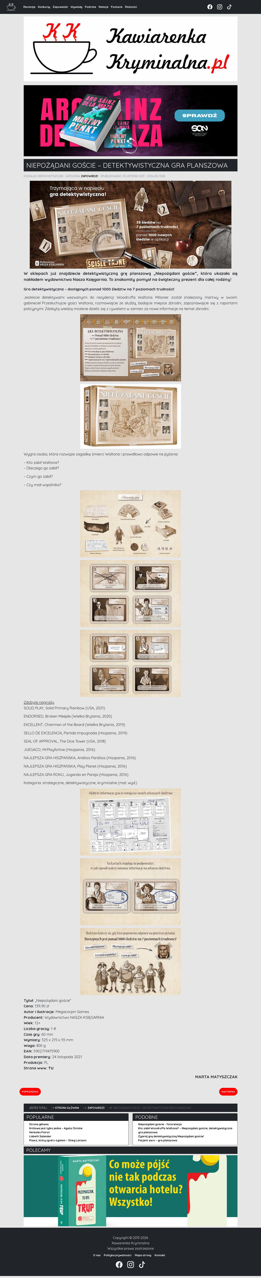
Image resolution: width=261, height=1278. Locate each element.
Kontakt (160, 1257)
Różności (131, 7)
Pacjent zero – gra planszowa (157, 1142)
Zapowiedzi (60, 7)
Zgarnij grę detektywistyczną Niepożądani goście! (171, 1138)
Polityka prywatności (117, 1257)
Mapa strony (143, 1257)
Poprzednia (43, 1092)
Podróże (90, 7)
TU (50, 1068)
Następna (226, 1092)
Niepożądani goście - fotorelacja (160, 1126)
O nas (97, 1257)
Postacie (117, 7)
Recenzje (29, 7)
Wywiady (76, 7)
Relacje (103, 7)
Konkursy (44, 7)
